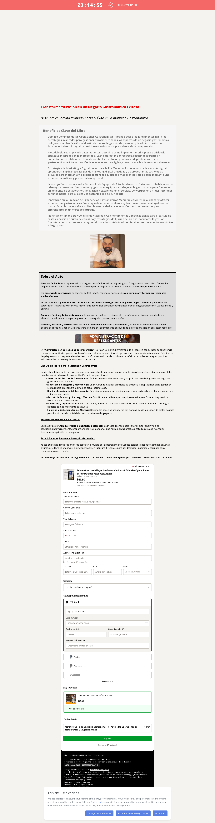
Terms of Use (69, 777)
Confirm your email (72, 507)
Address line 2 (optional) (74, 552)
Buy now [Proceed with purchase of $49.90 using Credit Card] (107, 738)
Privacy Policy (81, 777)
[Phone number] (115, 535)
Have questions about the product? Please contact (84, 755)
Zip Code (67, 566)
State (125, 566)
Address (67, 541)
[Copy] (82, 765)
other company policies (99, 777)
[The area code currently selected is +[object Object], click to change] (70, 535)
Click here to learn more (99, 769)
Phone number (70, 530)
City (95, 566)
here (93, 782)
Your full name (69, 519)
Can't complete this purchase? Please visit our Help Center (87, 759)
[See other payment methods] (107, 681)
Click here (96, 482)
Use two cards (80, 611)
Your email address (72, 496)
